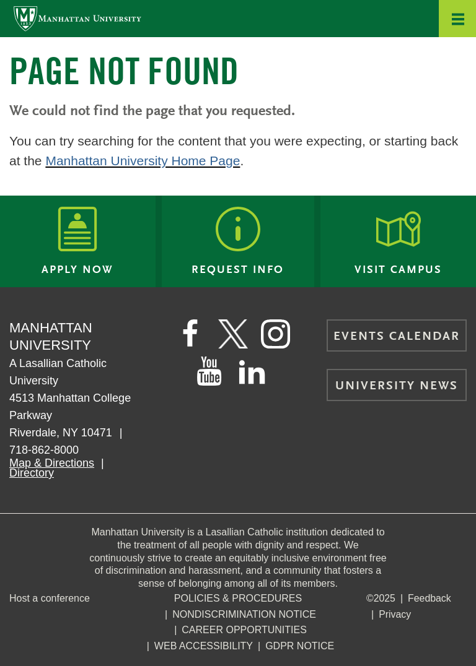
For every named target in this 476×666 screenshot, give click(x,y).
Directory (31, 473)
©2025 (380, 598)
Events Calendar (396, 337)
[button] (457, 18)
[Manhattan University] (77, 18)
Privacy (395, 614)
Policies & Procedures (238, 598)
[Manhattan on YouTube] (209, 371)
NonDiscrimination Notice (244, 614)
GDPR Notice (299, 646)
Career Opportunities (244, 630)
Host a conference (49, 598)
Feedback (430, 598)
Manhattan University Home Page (142, 161)
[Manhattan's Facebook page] (190, 334)
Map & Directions (51, 463)
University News (396, 386)
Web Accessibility (203, 646)
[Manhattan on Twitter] (233, 334)
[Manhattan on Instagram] (276, 334)
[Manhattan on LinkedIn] (252, 371)
